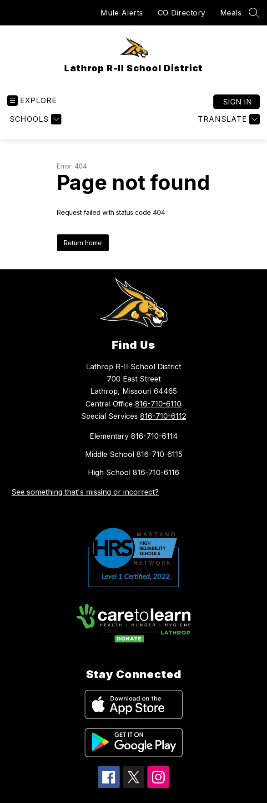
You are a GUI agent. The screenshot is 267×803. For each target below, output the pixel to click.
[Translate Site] (228, 119)
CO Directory (182, 12)
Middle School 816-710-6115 (133, 454)
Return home (83, 243)
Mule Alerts (122, 12)
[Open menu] (32, 100)
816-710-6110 (158, 403)
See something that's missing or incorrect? (85, 491)
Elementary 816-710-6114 (134, 436)
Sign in (237, 101)
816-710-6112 (163, 416)
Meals (231, 12)
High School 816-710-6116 (133, 472)
